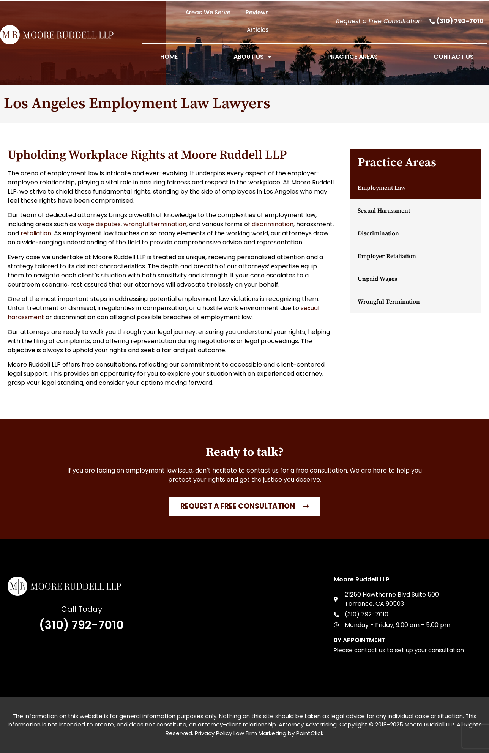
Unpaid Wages (377, 279)
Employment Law (381, 188)
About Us (252, 57)
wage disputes (99, 224)
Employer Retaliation (387, 256)
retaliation (36, 233)
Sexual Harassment (384, 210)
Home (169, 56)
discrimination (272, 224)
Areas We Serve (207, 12)
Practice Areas (352, 56)
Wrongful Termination (389, 302)
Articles (258, 30)
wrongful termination (154, 224)
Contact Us (454, 56)
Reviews (257, 12)
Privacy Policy (213, 733)
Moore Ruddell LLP (429, 725)
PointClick (309, 733)
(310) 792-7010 (81, 625)
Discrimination (378, 233)
